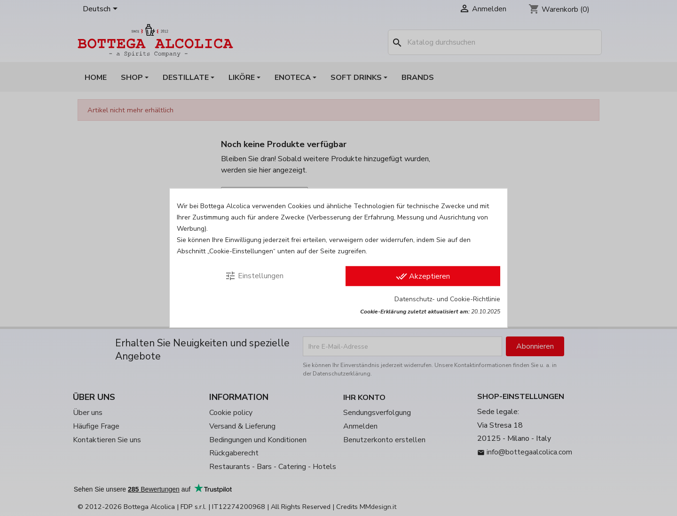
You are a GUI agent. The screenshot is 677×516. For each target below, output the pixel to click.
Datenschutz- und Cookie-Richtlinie (447, 299)
